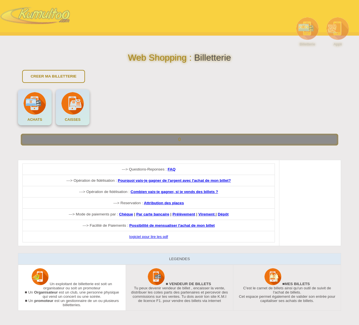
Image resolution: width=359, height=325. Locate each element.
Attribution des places (164, 203)
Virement (207, 214)
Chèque (126, 214)
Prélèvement (183, 214)
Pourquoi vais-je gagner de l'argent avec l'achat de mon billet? (174, 180)
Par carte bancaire (152, 214)
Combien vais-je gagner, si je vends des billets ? (174, 192)
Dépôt (223, 214)
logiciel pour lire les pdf (148, 237)
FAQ (172, 169)
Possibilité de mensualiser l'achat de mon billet (172, 225)
